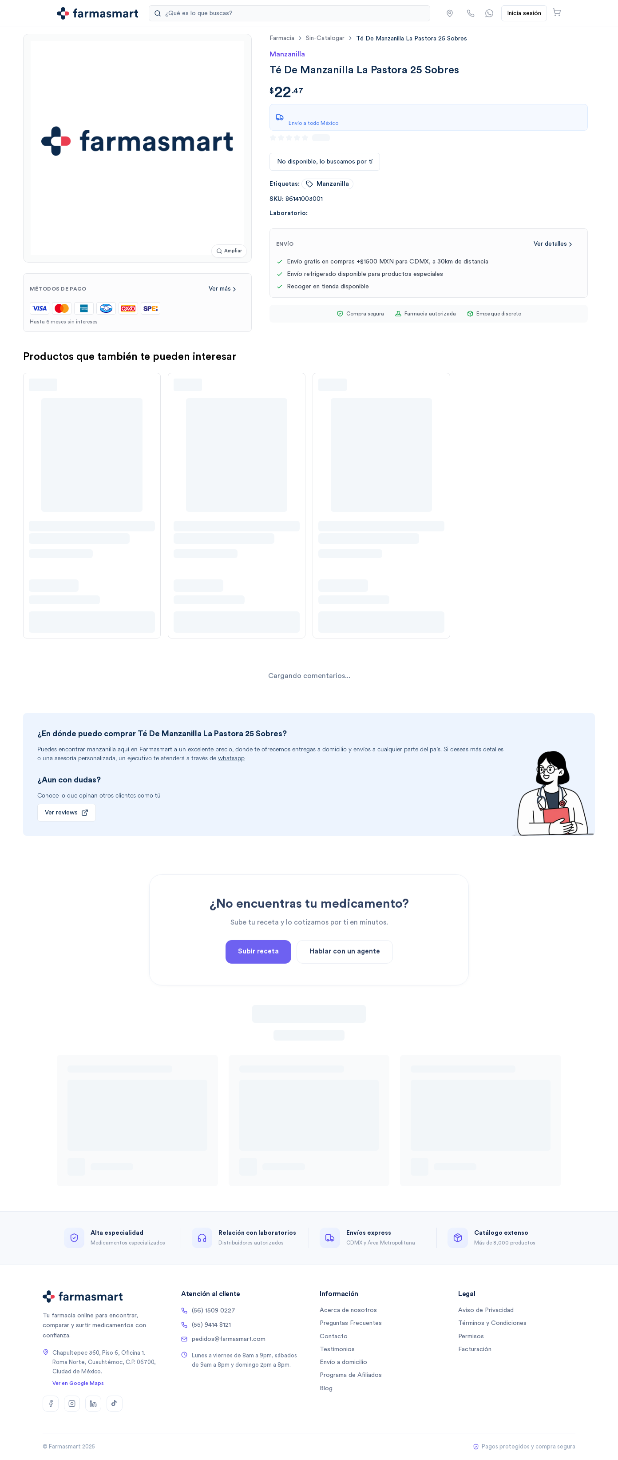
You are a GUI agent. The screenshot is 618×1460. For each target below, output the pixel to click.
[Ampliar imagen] (229, 251)
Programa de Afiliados (351, 1375)
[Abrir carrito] (556, 12)
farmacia (281, 38)
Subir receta (258, 983)
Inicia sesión (524, 13)
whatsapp (231, 758)
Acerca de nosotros (348, 1310)
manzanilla (327, 183)
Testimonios (337, 1349)
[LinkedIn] (93, 1404)
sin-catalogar (325, 38)
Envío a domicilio (343, 1362)
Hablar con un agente (344, 983)
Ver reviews (66, 812)
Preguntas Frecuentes (351, 1323)
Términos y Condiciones (492, 1323)
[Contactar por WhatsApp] (489, 13)
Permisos (471, 1336)
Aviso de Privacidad (486, 1310)
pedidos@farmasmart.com (223, 1339)
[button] (450, 13)
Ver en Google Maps (78, 1383)
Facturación (474, 1349)
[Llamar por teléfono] (470, 13)
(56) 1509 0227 (208, 1311)
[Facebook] (51, 1404)
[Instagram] (72, 1404)
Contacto (334, 1336)
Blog (326, 1388)
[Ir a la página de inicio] (97, 13)
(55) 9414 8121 (206, 1325)
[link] (411, 38)
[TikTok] (115, 1404)
